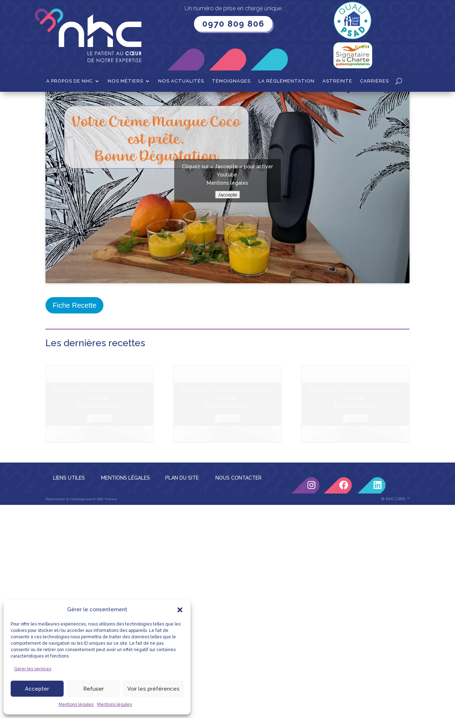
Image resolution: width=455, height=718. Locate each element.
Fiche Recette (74, 377)
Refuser (93, 689)
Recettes (80, 103)
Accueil (54, 103)
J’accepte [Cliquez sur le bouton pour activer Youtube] (227, 266)
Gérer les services (32, 668)
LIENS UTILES (69, 550)
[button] (179, 609)
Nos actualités (181, 81)
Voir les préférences (153, 689)
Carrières (374, 81)
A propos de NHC (69, 81)
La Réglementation (286, 81)
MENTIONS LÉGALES (125, 550)
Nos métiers (125, 81)
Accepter (37, 689)
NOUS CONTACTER (238, 550)
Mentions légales (76, 704)
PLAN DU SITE (182, 550)
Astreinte (337, 81)
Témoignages (231, 81)
